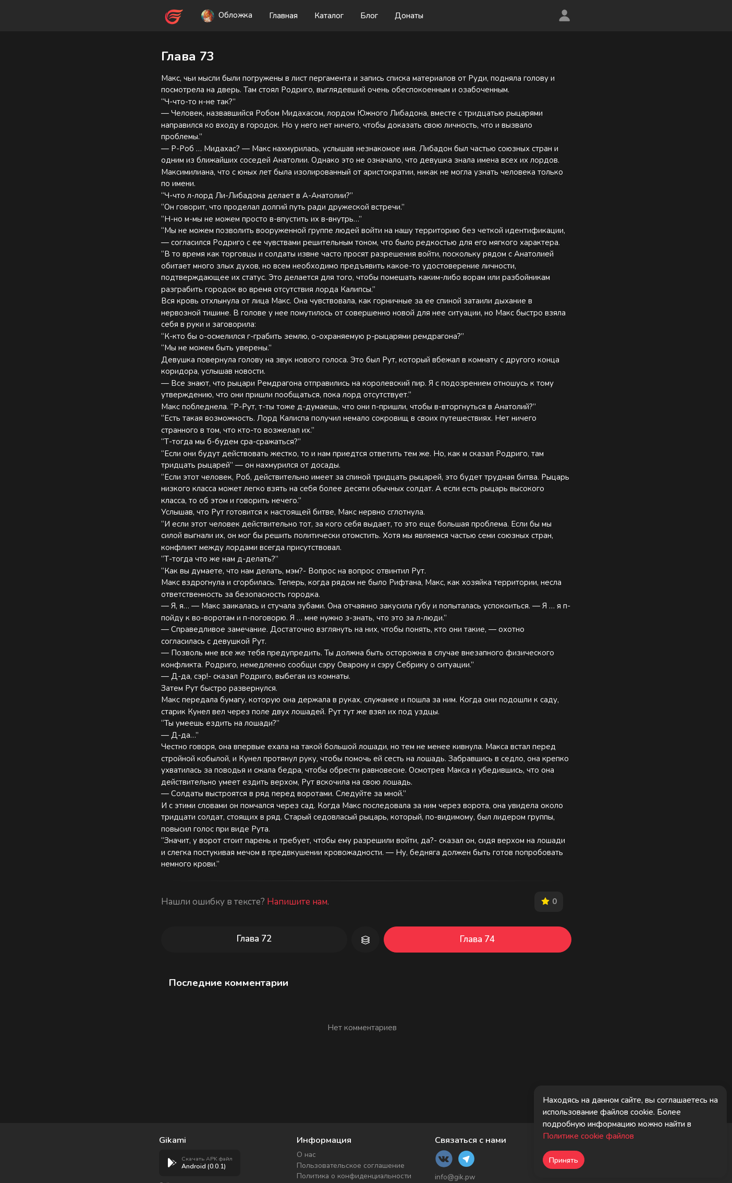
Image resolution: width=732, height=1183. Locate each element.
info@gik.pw (455, 1177)
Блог (370, 15)
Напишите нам (297, 902)
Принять (563, 1160)
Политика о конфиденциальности (354, 1176)
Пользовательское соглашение (351, 1165)
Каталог (329, 15)
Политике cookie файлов (588, 1136)
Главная (284, 15)
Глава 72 (254, 939)
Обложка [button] (227, 15)
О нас (306, 1155)
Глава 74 (477, 939)
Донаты (409, 15)
